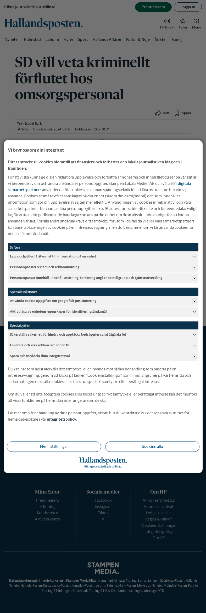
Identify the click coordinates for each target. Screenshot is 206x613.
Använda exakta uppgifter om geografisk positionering (103, 300)
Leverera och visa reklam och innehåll (103, 345)
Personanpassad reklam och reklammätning (103, 267)
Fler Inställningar (54, 446)
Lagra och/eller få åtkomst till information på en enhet (103, 256)
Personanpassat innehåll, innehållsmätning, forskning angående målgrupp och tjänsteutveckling (103, 277)
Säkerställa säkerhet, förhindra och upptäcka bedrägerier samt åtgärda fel (103, 334)
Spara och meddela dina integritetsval (103, 356)
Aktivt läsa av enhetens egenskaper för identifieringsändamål (103, 311)
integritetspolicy (61, 418)
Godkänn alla (152, 446)
